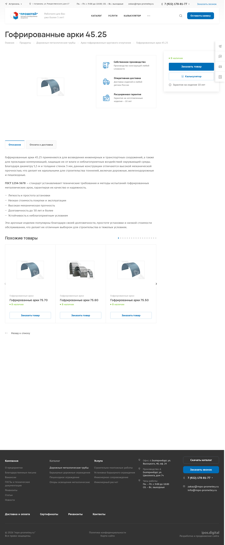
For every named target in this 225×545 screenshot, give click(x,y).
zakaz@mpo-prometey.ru (141, 4)
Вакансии (10, 477)
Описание (15, 144)
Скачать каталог (201, 460)
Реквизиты (11, 490)
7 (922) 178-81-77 (175, 4)
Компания (11, 461)
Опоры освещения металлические (70, 482)
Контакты (99, 514)
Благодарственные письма (20, 472)
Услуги (98, 461)
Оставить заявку (200, 15)
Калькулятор (193, 76)
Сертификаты (49, 514)
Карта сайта (108, 535)
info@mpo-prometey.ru (202, 490)
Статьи (9, 495)
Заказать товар (191, 66)
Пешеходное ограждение (64, 477)
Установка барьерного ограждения (114, 472)
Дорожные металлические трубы (69, 467)
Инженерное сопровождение (111, 477)
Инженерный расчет (106, 482)
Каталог (55, 461)
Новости (10, 499)
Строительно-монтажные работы (113, 467)
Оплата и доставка (41, 144)
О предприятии (14, 467)
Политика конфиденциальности (107, 532)
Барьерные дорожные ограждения (70, 472)
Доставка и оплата (17, 514)
